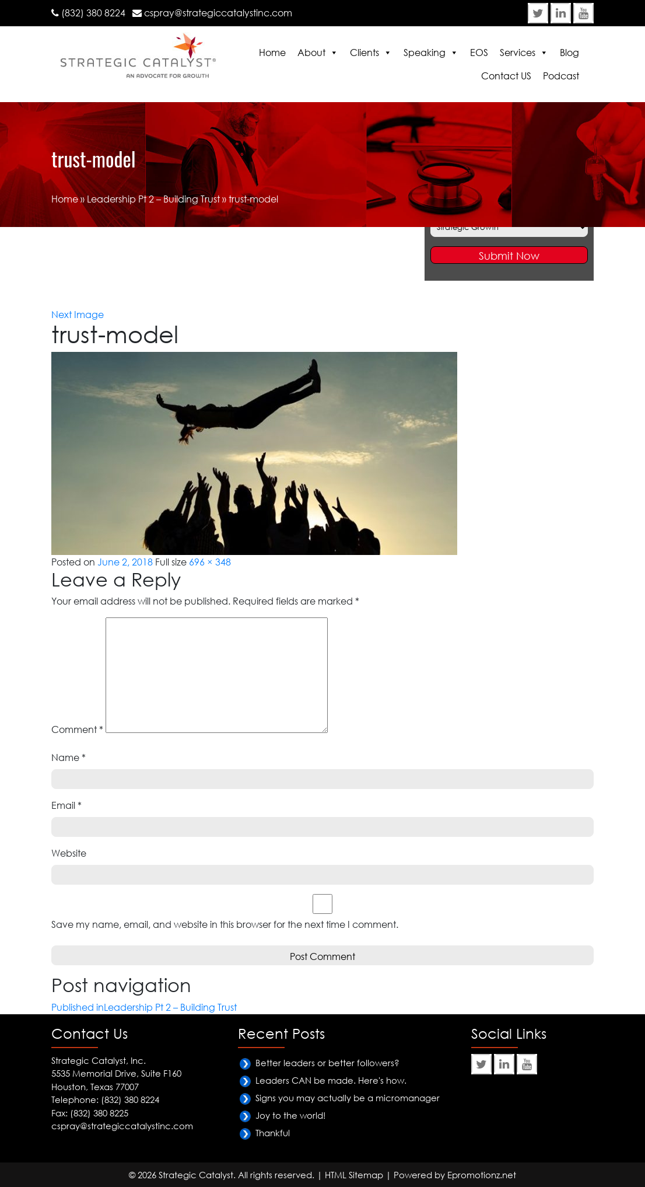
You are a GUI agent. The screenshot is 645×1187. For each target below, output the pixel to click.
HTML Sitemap (354, 1174)
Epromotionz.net (481, 1174)
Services (517, 52)
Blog (569, 52)
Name (68, 757)
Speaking (425, 52)
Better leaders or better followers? (327, 1062)
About (311, 52)
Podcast (561, 76)
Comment (77, 729)
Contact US (506, 76)
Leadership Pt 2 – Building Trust (153, 199)
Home (272, 52)
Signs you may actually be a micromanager (347, 1097)
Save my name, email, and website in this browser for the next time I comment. (224, 924)
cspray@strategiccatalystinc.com (218, 13)
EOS (479, 52)
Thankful (272, 1132)
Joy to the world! (290, 1115)
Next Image (77, 314)
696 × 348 (210, 562)
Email (66, 805)
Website (68, 853)
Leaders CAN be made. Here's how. (330, 1080)
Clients (364, 52)
